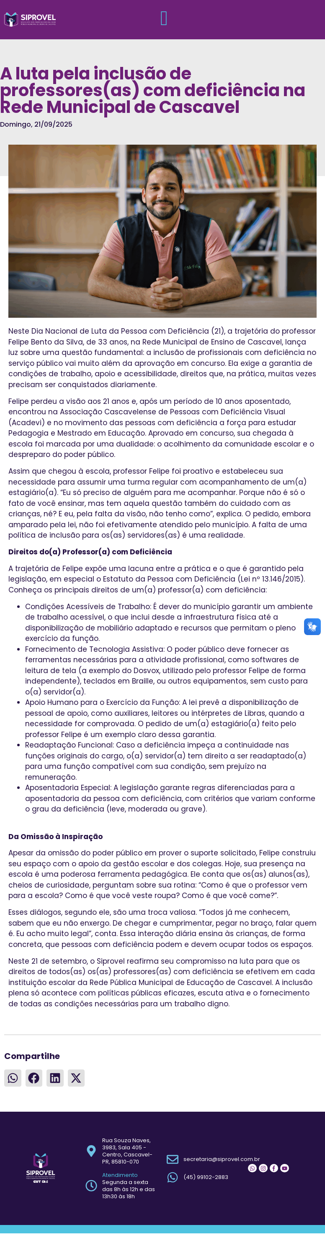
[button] (12, 1078)
